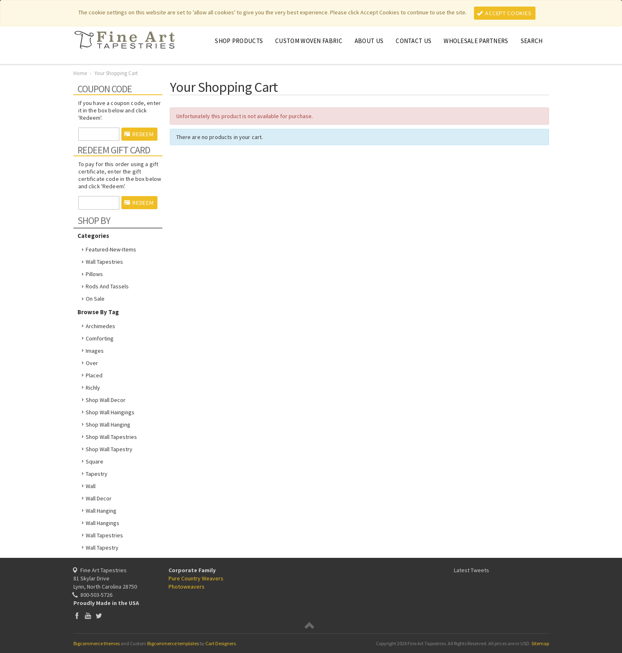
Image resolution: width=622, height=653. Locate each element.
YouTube (87, 615)
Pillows (94, 274)
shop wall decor (105, 400)
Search (532, 41)
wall (91, 486)
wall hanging (101, 510)
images (95, 350)
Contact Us (413, 41)
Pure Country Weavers (196, 578)
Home (80, 73)
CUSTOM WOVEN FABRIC (308, 41)
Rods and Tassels (107, 286)
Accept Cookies (504, 13)
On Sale (95, 298)
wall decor (99, 498)
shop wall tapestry (109, 449)
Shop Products (239, 41)
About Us (369, 41)
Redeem (139, 134)
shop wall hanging (108, 424)
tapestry (96, 473)
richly (93, 387)
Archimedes (100, 326)
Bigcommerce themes (96, 643)
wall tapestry (102, 547)
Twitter (99, 615)
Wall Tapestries (104, 261)
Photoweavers (187, 586)
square (94, 461)
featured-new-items (111, 249)
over (92, 363)
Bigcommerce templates (173, 643)
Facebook (76, 615)
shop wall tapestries (111, 437)
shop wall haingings (110, 412)
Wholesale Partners (476, 41)
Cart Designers (220, 643)
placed (94, 375)
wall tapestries (104, 535)
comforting (100, 338)
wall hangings (102, 523)
